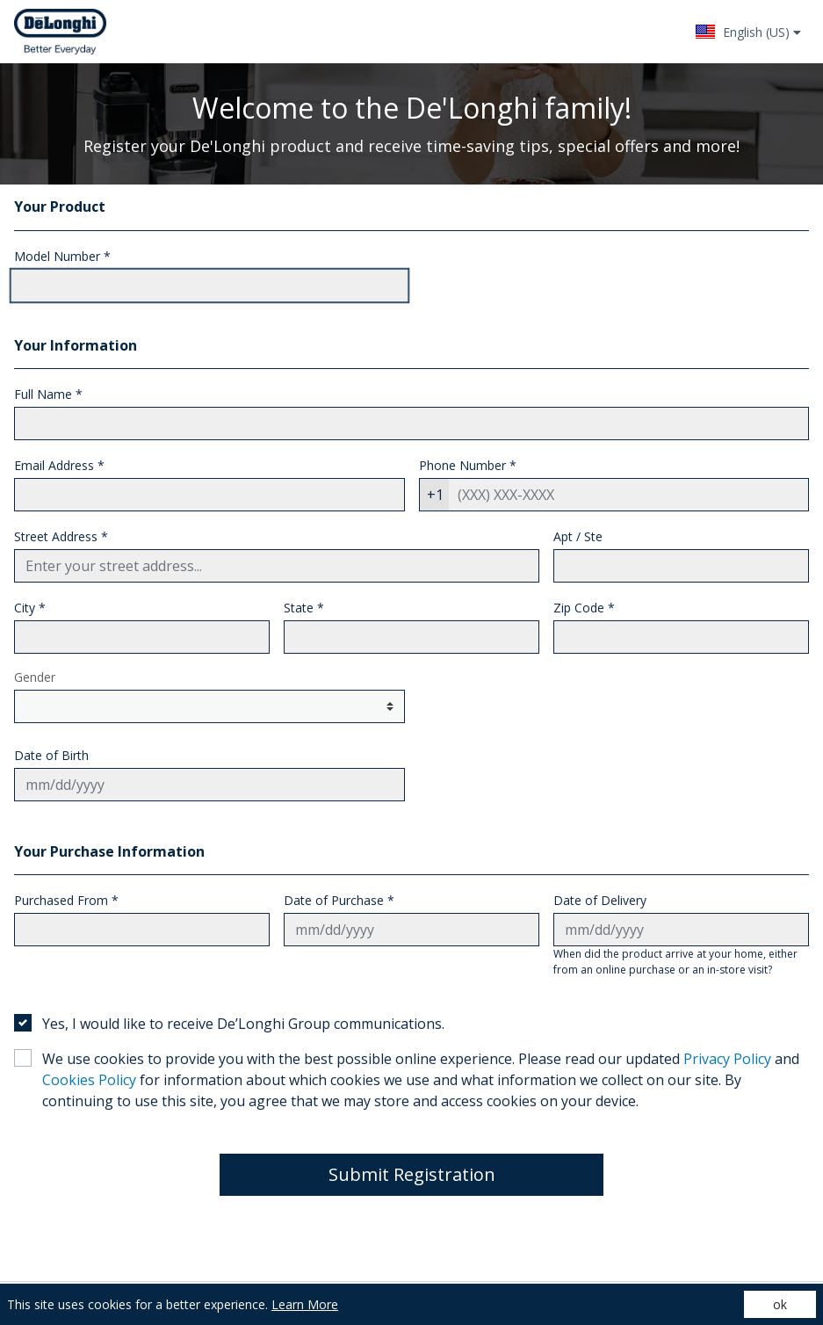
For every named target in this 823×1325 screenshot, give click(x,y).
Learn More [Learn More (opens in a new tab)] (304, 1304)
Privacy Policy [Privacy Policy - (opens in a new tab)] (727, 1058)
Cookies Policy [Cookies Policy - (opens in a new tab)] (89, 1080)
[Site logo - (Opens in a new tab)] (60, 31)
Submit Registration (411, 1174)
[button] (748, 31)
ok (780, 1304)
